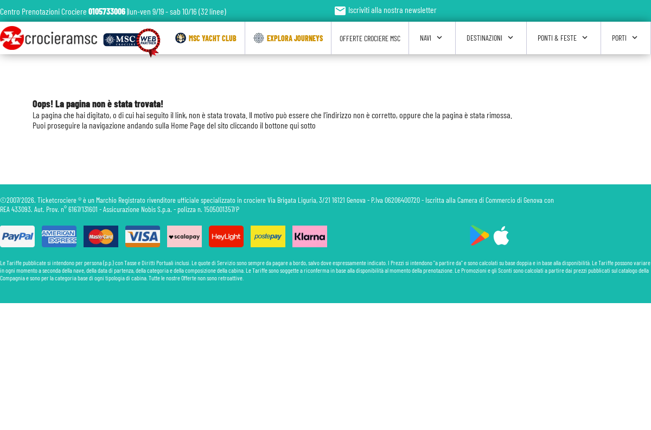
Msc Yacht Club (206, 38)
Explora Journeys (288, 38)
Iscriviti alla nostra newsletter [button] (385, 9)
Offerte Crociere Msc (370, 38)
